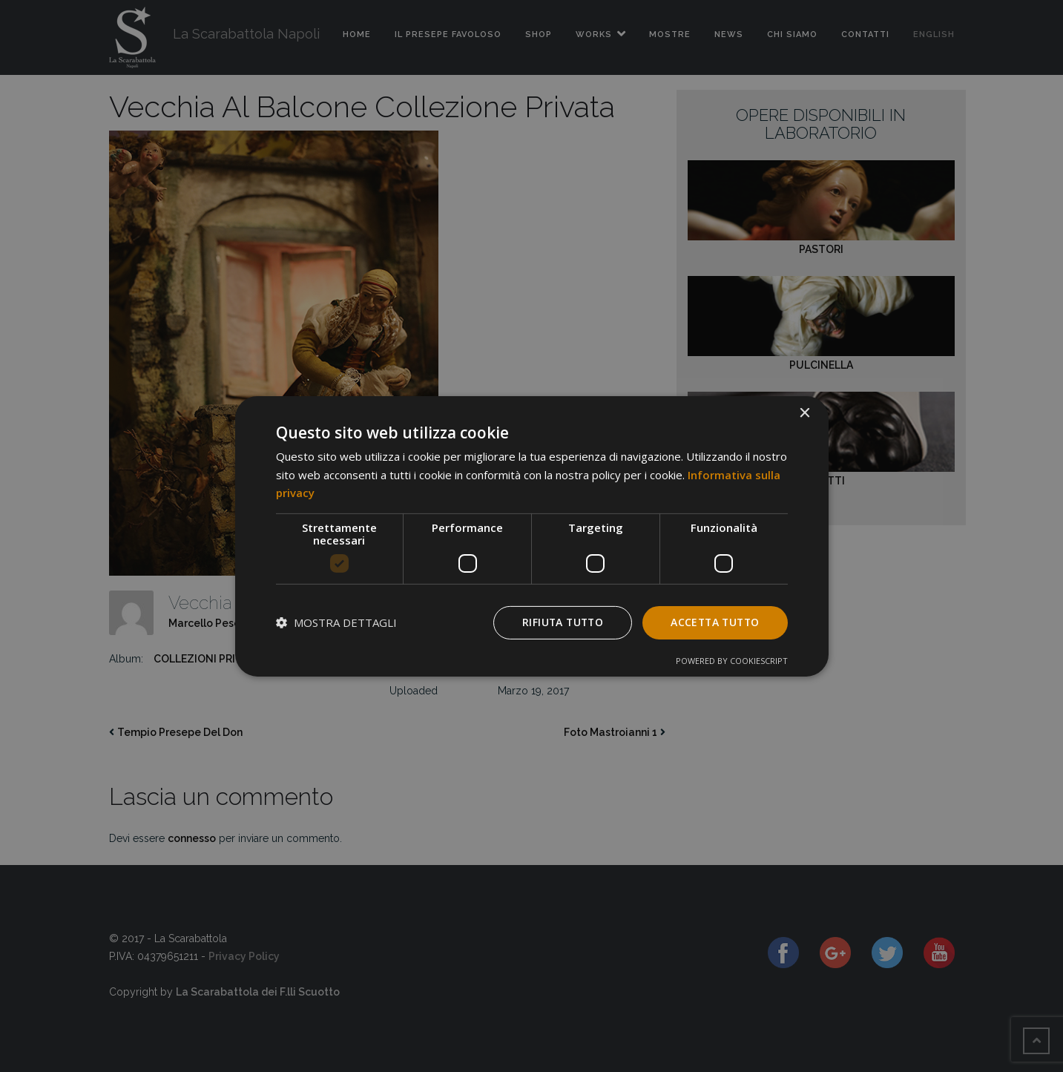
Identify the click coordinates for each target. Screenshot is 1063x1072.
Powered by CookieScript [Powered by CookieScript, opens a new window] (732, 660)
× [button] (804, 412)
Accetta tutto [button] (713, 622)
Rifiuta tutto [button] (557, 622)
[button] (336, 622)
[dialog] (532, 535)
